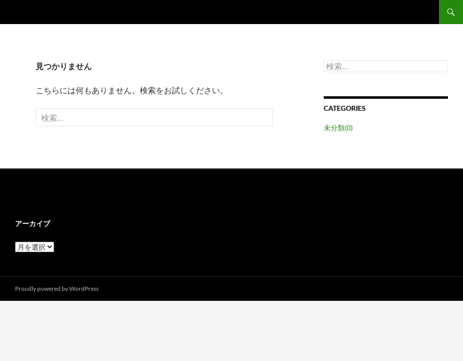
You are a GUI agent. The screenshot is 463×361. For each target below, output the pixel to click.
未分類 (338, 127)
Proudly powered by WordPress (57, 288)
